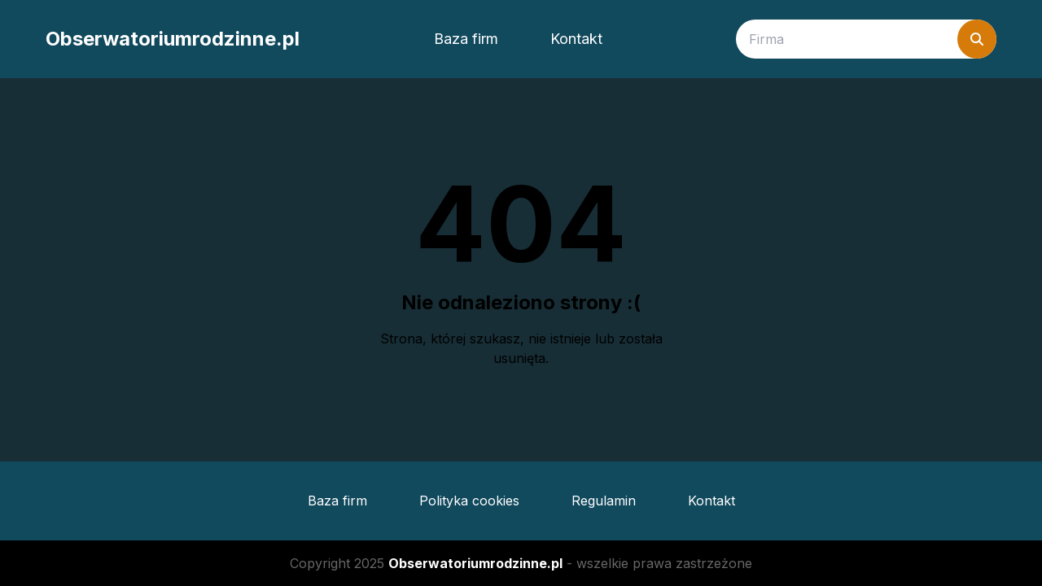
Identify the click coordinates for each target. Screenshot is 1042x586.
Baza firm (466, 38)
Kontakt (576, 38)
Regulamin (603, 500)
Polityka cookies (469, 500)
